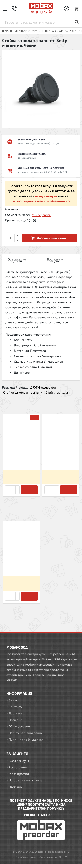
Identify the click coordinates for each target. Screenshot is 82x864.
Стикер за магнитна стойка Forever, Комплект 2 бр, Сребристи (21, 459)
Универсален (41, 215)
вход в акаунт (46, 196)
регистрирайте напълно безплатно (41, 201)
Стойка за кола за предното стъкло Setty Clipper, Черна (61, 459)
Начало (7, 30)
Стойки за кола (57, 392)
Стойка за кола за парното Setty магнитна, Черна (21, 566)
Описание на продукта (17, 260)
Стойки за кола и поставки (58, 30)
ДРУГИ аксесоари (26, 30)
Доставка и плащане (55, 260)
